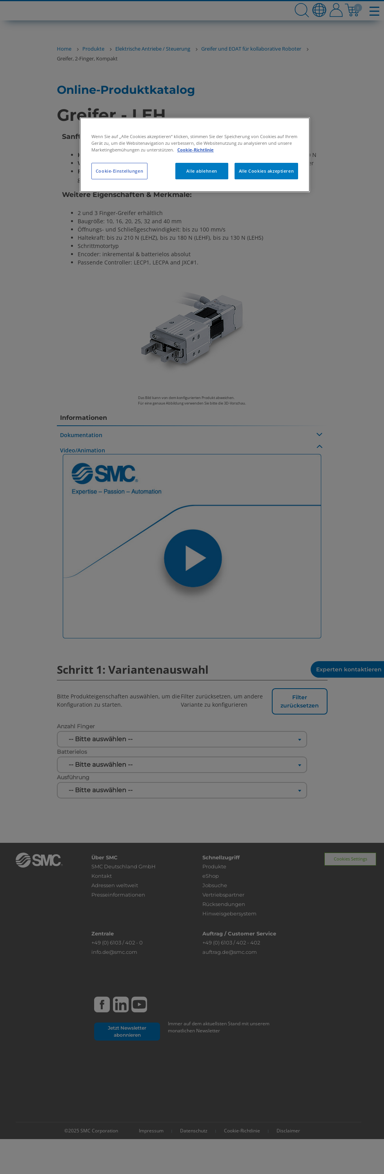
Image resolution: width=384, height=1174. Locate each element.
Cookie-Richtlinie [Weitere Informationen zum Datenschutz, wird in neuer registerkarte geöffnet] (195, 150)
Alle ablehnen (201, 171)
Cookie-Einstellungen (119, 171)
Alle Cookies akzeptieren (266, 171)
